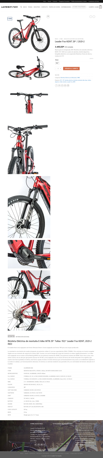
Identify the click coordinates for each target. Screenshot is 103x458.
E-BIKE (61, 39)
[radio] (57, 63)
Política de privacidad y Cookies (79, 1)
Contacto (55, 1)
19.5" (61, 80)
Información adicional (22, 337)
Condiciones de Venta (93, 1)
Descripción (11, 337)
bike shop (84, 80)
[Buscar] (21, 7)
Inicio (44, 1)
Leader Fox (69, 82)
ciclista (89, 80)
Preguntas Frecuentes (64, 1)
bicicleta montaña (77, 80)
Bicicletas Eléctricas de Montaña (73, 39)
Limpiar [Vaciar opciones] (91, 58)
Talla (56, 60)
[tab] (11, 337)
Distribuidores (66, 7)
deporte (57, 82)
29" (63, 80)
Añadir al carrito (71, 68)
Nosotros (37, 7)
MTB (74, 82)
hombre (65, 82)
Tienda (49, 1)
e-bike (60, 82)
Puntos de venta (54, 7)
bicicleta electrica (69, 80)
